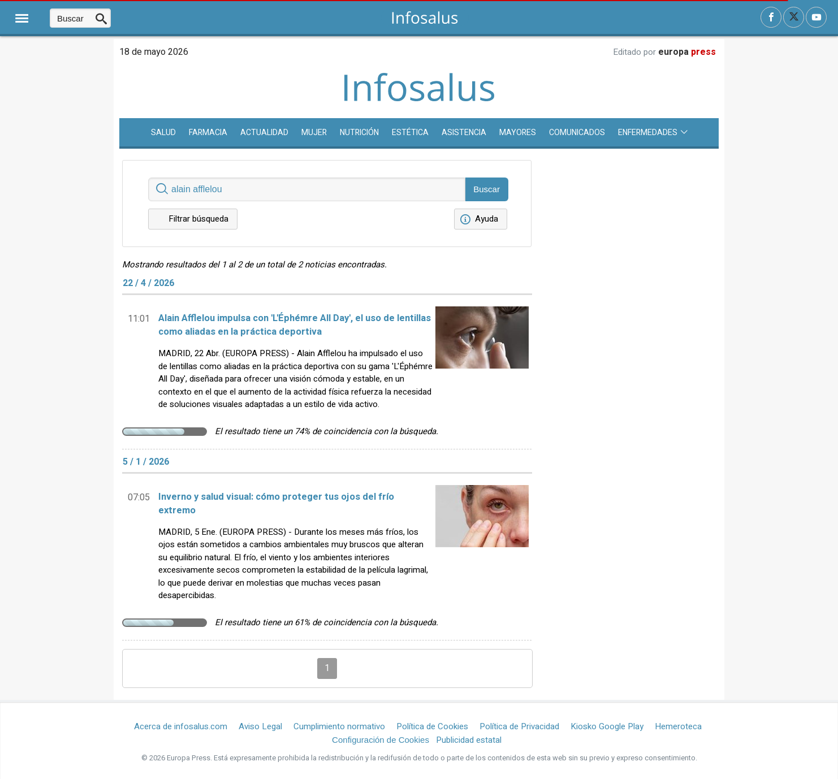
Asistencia (464, 133)
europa (687, 52)
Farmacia (208, 133)
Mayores (517, 133)
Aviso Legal (260, 726)
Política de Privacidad (519, 726)
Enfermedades (653, 133)
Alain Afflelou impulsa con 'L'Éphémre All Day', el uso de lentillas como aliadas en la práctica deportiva (294, 325)
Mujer (314, 133)
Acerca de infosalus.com (180, 726)
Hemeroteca (678, 726)
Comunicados (577, 133)
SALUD (163, 133)
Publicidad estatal (469, 740)
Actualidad (264, 133)
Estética (410, 133)
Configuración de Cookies (380, 740)
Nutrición (359, 133)
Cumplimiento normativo (339, 726)
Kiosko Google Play (607, 726)
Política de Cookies (432, 726)
